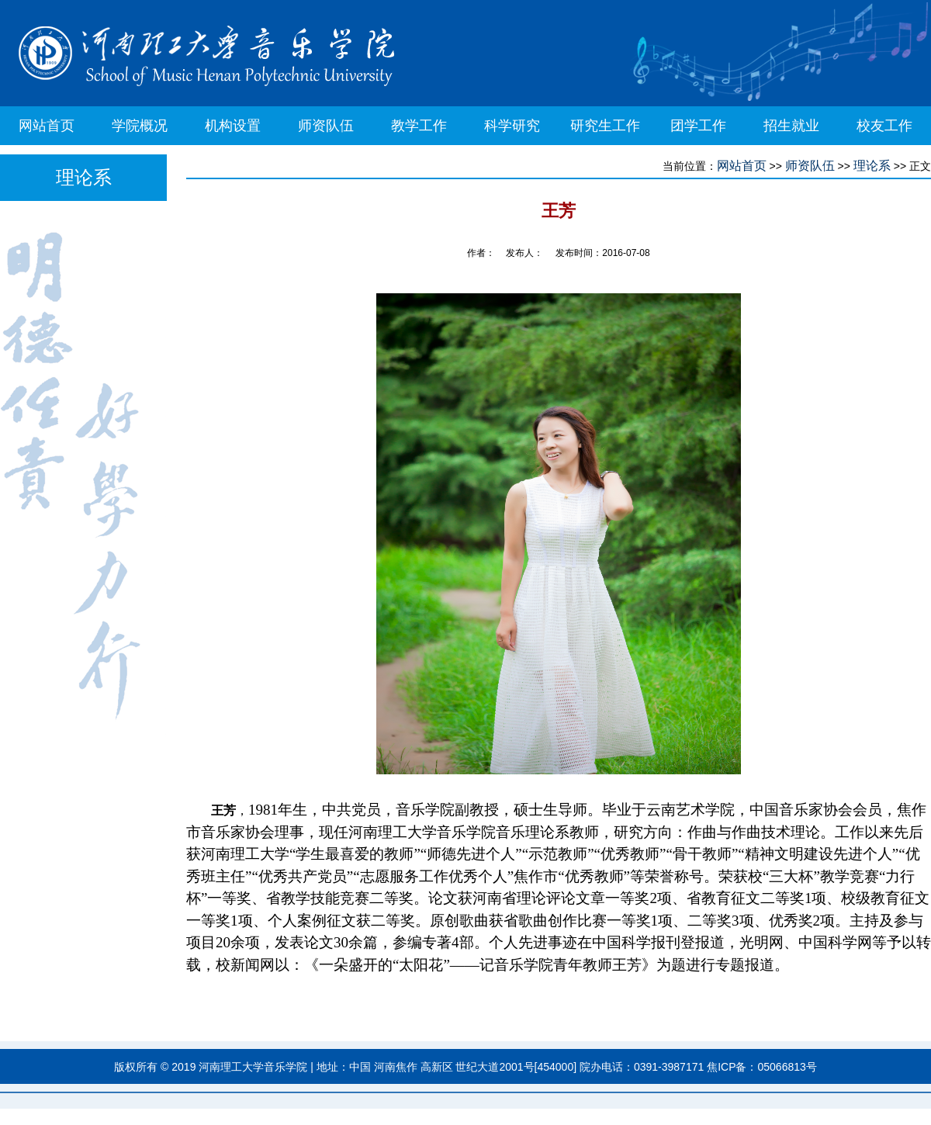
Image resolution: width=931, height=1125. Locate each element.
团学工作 (698, 125)
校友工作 (884, 125)
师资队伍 (326, 125)
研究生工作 (605, 125)
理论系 (872, 165)
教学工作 (419, 125)
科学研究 (512, 125)
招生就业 (791, 125)
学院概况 (140, 125)
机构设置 (233, 125)
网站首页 (46, 125)
